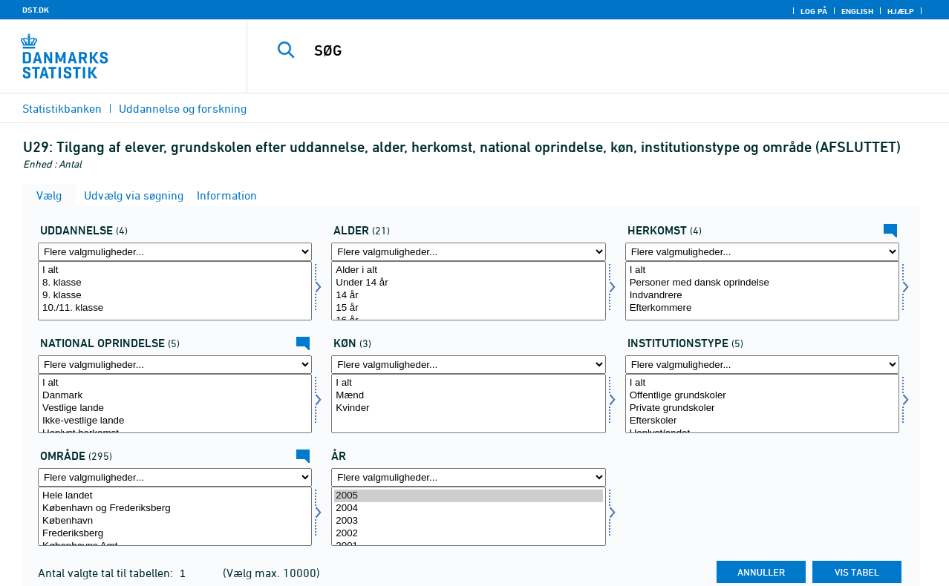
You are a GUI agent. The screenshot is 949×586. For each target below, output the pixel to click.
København (175, 521)
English (857, 11)
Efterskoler (762, 421)
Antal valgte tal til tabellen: (107, 572)
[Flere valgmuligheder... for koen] (468, 364)
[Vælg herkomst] (762, 290)
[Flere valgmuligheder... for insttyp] (762, 364)
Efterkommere (762, 308)
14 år (468, 295)
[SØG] (585, 50)
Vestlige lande (175, 408)
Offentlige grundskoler (762, 395)
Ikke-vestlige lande (175, 421)
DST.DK (35, 9)
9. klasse (175, 295)
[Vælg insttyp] (762, 403)
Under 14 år (468, 283)
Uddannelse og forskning (183, 108)
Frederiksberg (175, 533)
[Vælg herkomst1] (175, 403)
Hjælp (900, 11)
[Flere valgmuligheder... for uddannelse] (175, 252)
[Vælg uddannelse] (175, 290)
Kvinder (468, 408)
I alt (175, 270)
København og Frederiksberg (175, 508)
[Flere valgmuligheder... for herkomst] (762, 252)
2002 (468, 533)
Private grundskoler (762, 408)
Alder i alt (468, 270)
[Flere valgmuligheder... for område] (175, 477)
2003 (468, 521)
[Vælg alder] (468, 290)
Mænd (468, 395)
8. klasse (175, 283)
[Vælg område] (175, 516)
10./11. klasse (175, 308)
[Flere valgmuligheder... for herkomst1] (175, 364)
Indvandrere (762, 295)
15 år (468, 308)
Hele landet (175, 496)
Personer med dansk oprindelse (762, 283)
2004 (468, 508)
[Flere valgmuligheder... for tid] (468, 477)
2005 (468, 496)
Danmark (175, 395)
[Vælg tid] (468, 516)
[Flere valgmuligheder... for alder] (468, 252)
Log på (813, 11)
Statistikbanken (62, 108)
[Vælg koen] (468, 403)
